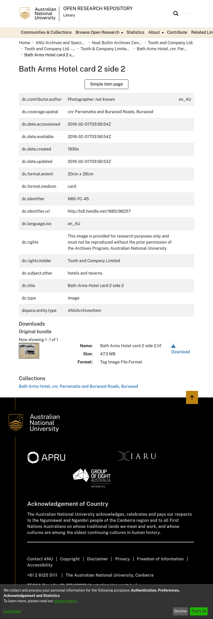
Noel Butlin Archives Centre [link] (117, 42)
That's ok (198, 611)
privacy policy (65, 601)
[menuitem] (99, 32)
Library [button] (69, 15)
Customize (12, 611)
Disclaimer (97, 559)
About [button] (154, 32)
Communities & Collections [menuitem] (46, 32)
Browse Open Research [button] (97, 32)
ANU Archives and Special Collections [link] (61, 42)
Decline (180, 611)
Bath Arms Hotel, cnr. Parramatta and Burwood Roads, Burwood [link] (162, 48)
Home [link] (24, 42)
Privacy (122, 559)
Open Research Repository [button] (98, 8)
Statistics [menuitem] (135, 32)
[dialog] (106, 602)
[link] (78, 386)
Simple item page (106, 84)
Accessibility (40, 565)
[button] (176, 14)
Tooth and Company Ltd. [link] (170, 42)
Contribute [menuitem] (177, 32)
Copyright (70, 559)
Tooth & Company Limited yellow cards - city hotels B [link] (106, 48)
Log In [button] (185, 13)
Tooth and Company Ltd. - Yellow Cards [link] (49, 48)
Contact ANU (40, 559)
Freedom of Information (160, 559)
